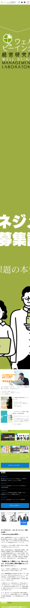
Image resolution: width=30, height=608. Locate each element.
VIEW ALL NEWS (14, 505)
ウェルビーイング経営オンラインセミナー (12, 392)
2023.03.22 (19, 406)
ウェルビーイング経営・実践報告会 (21, 420)
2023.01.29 (19, 424)
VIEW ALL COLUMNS (14, 465)
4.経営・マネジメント (12, 391)
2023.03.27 (7, 394)
